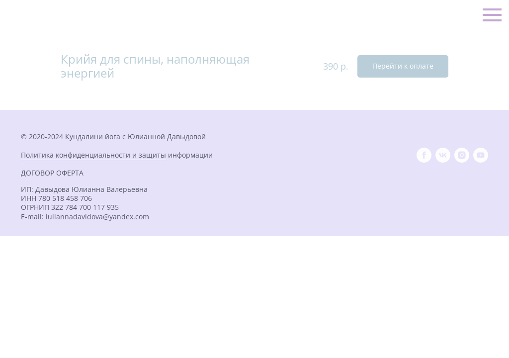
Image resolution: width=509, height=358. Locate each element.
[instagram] (461, 155)
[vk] (442, 155)
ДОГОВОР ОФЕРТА (52, 173)
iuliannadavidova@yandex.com (97, 216)
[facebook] (424, 155)
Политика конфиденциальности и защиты (93, 155)
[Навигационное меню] (492, 14)
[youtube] (480, 155)
